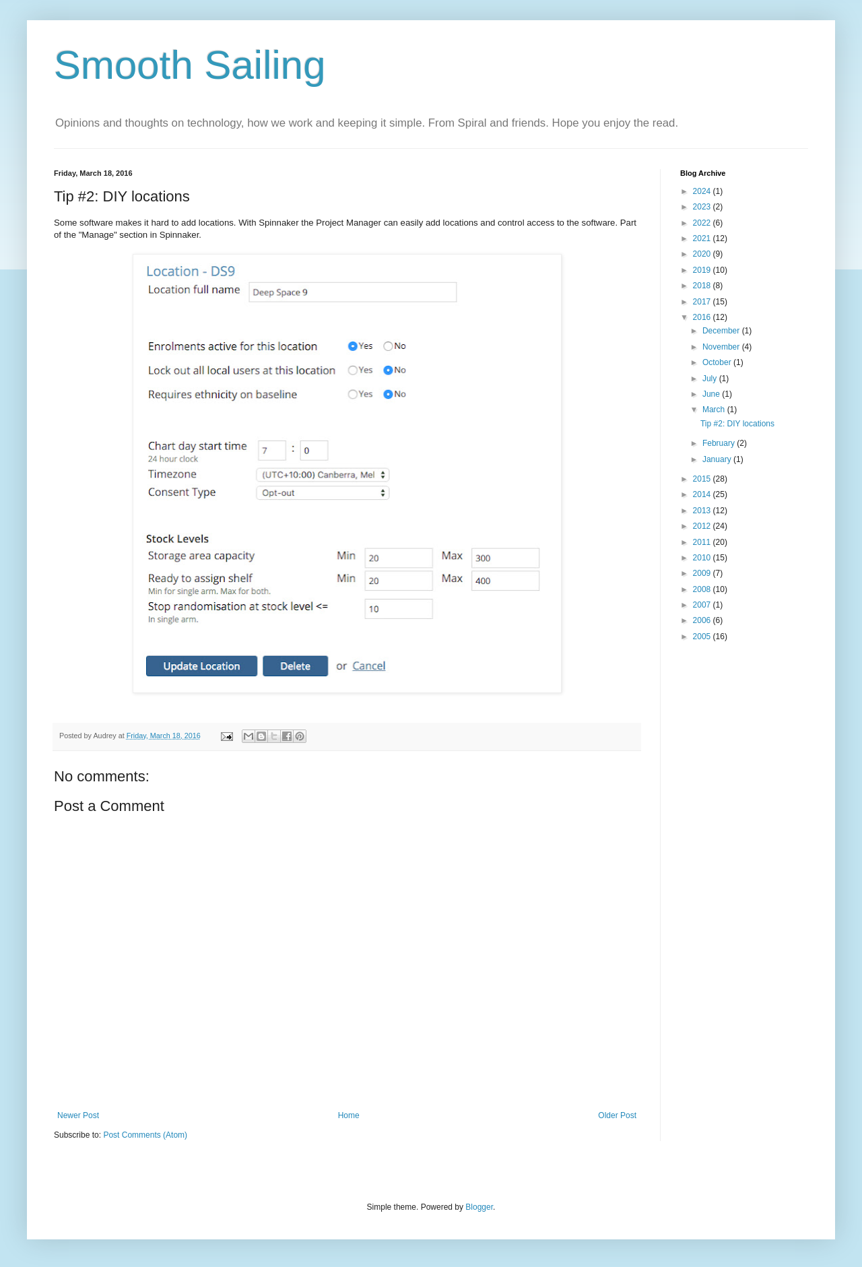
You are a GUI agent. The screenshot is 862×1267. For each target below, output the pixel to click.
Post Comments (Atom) (145, 1135)
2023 (703, 207)
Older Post (617, 1115)
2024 (703, 191)
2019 (703, 270)
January (717, 459)
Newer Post (78, 1115)
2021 (703, 238)
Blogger (479, 1207)
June (712, 394)
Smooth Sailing (190, 65)
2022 (703, 223)
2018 (703, 285)
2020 (703, 254)
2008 (703, 589)
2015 (703, 479)
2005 (703, 636)
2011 (703, 542)
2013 (703, 510)
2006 (703, 620)
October (717, 362)
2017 (703, 301)
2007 (703, 605)
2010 (703, 557)
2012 (703, 526)
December (722, 330)
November (722, 347)
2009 (703, 573)
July (710, 378)
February (719, 443)
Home (349, 1115)
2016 (703, 317)
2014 (703, 494)
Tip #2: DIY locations (737, 423)
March (714, 409)
